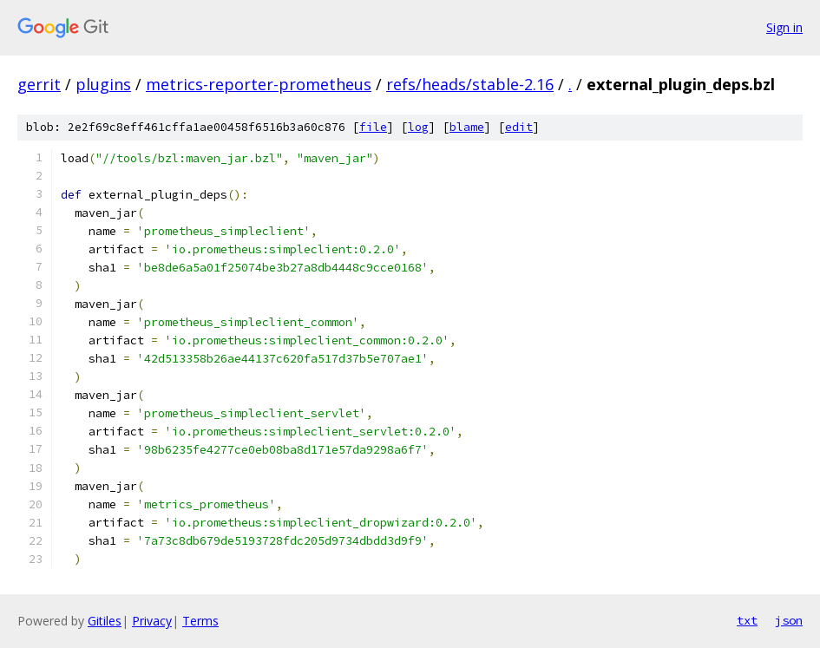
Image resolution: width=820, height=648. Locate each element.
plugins (103, 84)
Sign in (784, 27)
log (418, 127)
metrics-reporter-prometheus (258, 84)
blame (466, 127)
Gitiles (104, 620)
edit (519, 127)
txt (747, 620)
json (789, 620)
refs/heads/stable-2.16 (470, 84)
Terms (200, 620)
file (373, 127)
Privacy (152, 620)
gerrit (39, 84)
